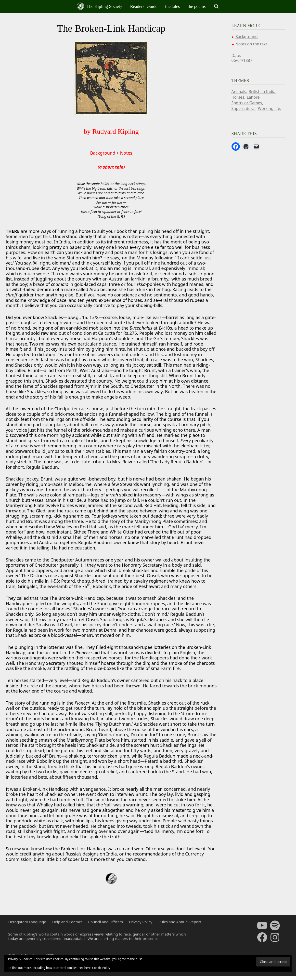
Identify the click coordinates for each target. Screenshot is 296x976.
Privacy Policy (140, 921)
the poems (197, 6)
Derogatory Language (27, 921)
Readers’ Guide (143, 6)
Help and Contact (67, 921)
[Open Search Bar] (216, 6)
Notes (126, 153)
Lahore (253, 97)
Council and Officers (105, 921)
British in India (262, 91)
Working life (269, 108)
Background (102, 153)
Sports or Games (247, 103)
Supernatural (244, 108)
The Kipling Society (99, 6)
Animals (239, 91)
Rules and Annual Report (179, 921)
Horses (238, 97)
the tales (172, 6)
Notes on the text (251, 44)
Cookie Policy (101, 968)
